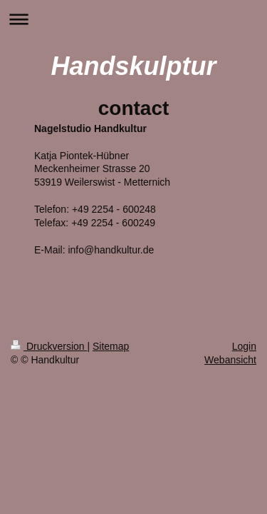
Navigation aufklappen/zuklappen (133, 19)
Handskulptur (133, 66)
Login (244, 346)
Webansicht (230, 360)
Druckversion (49, 346)
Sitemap (111, 346)
